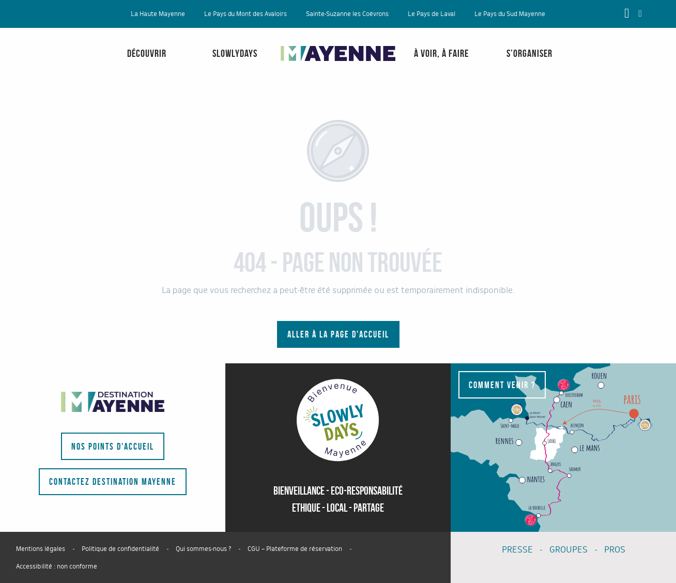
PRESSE (517, 550)
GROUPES (568, 550)
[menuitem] (41, 64)
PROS (614, 550)
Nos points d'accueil (112, 446)
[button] (640, 13)
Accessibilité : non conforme (56, 566)
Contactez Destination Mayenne (112, 482)
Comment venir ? (502, 385)
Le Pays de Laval (431, 14)
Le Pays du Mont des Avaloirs (245, 14)
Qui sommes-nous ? (203, 549)
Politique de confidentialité (120, 549)
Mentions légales (40, 549)
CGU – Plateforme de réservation (295, 549)
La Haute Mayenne (158, 14)
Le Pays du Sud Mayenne (509, 14)
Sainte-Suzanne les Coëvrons (347, 14)
